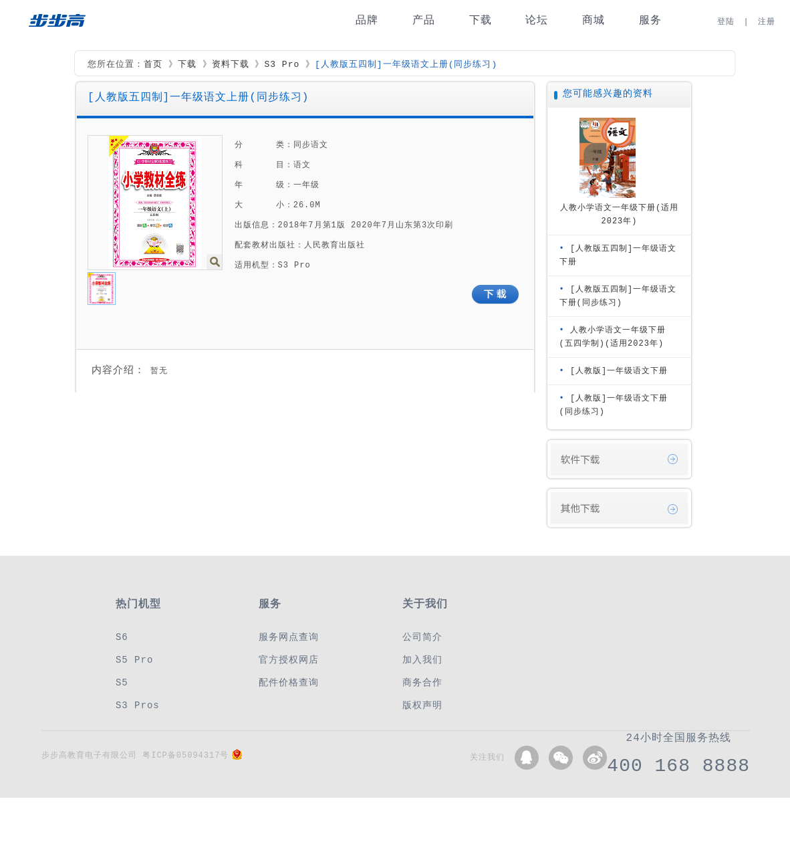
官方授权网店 (289, 659)
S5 (122, 682)
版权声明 (422, 705)
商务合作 (422, 682)
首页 (153, 65)
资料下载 (230, 65)
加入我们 (422, 659)
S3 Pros (138, 705)
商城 (593, 20)
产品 (423, 20)
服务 (650, 20)
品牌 (367, 20)
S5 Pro (134, 659)
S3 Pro (281, 65)
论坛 (536, 20)
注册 (766, 21)
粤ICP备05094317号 (185, 755)
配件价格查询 (289, 682)
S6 (122, 637)
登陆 (726, 21)
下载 (480, 20)
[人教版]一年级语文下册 (619, 370)
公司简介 (422, 637)
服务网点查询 (289, 637)
